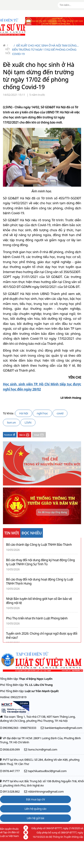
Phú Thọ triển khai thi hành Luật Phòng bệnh (37, 618)
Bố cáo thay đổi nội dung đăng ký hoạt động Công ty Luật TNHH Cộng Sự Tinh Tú (40, 562)
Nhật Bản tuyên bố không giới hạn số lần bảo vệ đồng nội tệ (39, 601)
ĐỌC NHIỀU (32, 533)
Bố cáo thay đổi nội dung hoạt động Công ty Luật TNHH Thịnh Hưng (39, 581)
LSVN (28, 422)
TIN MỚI (11, 533)
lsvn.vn (11, 422)
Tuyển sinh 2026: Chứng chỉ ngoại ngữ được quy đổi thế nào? (41, 636)
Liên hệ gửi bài (35, 818)
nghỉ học (42, 413)
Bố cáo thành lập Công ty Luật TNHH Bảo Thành (39, 545)
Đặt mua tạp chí (35, 799)
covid (60, 413)
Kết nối (7, 49)
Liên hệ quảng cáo (35, 809)
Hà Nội (23, 413)
